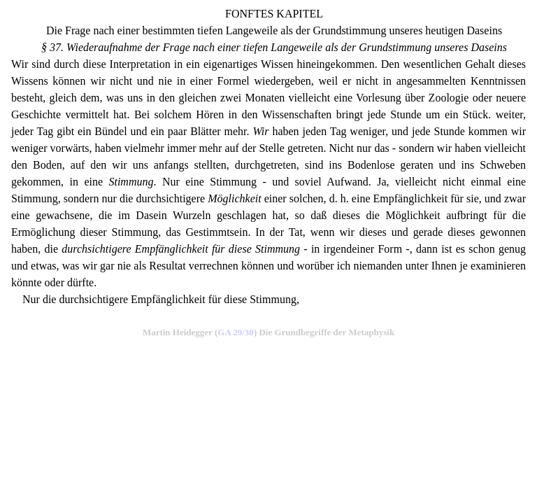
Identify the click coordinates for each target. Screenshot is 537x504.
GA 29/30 (235, 332)
